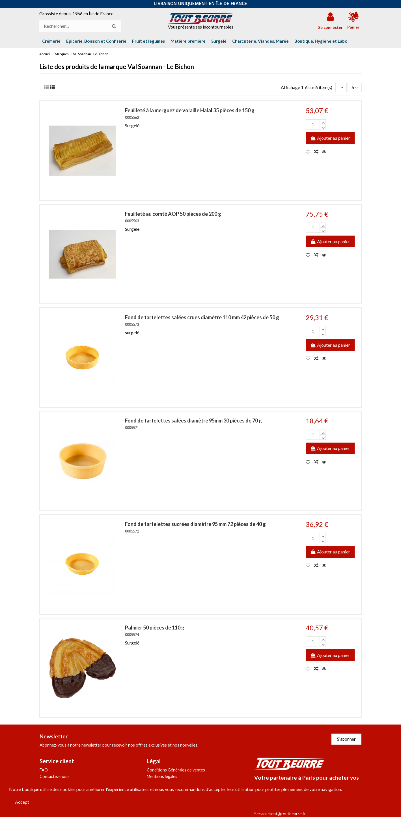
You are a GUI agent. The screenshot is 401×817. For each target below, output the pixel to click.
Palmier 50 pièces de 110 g (154, 627)
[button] (321, 41)
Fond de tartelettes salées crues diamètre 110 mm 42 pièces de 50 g (202, 317)
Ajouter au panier (330, 138)
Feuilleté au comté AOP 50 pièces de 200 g (173, 214)
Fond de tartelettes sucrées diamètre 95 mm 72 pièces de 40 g (195, 524)
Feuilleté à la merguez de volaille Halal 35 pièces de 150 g (190, 110)
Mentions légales (162, 776)
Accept (22, 802)
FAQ (44, 770)
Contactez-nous (55, 776)
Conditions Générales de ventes (176, 770)
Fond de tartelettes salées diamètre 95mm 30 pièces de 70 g (193, 420)
